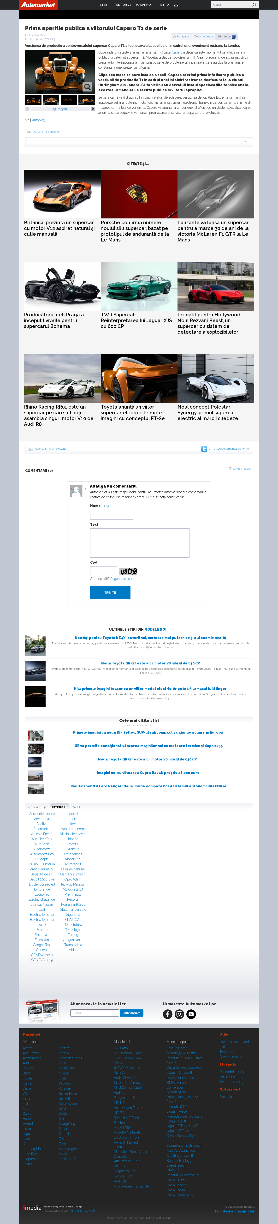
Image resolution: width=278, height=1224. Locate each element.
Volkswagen (68, 1149)
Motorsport (73, 864)
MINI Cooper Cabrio (128, 1088)
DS (25, 1093)
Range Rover (68, 1093)
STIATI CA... (73, 920)
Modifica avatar (76, 491)
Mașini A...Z (67, 1159)
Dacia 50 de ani (41, 874)
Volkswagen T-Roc (128, 1053)
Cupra (27, 1083)
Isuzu (27, 1129)
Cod (93, 562)
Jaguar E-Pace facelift (183, 1126)
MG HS (119, 1103)
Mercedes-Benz (71, 1058)
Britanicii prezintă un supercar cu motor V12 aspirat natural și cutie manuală (59, 228)
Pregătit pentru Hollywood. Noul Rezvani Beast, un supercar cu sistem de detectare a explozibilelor (209, 323)
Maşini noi (31, 1034)
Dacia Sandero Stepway (184, 1067)
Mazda (64, 1053)
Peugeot (65, 1083)
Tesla (62, 1139)
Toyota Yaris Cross (180, 1077)
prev (27, 109)
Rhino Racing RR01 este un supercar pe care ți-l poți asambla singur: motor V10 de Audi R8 (59, 415)
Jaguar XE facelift (179, 1131)
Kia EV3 (120, 1166)
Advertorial (42, 819)
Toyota (63, 1144)
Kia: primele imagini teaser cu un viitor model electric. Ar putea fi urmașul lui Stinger (150, 689)
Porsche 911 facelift (128, 1132)
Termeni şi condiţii (82, 1210)
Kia (25, 1144)
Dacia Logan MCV (180, 1195)
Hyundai (29, 1124)
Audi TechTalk (42, 839)
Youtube (191, 1014)
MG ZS (119, 1113)
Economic (42, 894)
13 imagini (60, 109)
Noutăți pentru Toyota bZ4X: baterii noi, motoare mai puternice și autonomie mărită (150, 638)
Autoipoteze (42, 849)
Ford (26, 1108)
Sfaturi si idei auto (73, 909)
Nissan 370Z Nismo (182, 1053)
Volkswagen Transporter (132, 1186)
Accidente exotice (42, 814)
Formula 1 (42, 935)
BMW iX (173, 1170)
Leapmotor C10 (125, 1171)
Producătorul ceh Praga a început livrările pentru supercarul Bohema (54, 320)
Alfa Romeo (31, 1053)
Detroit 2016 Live (42, 879)
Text (94, 524)
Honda (27, 1119)
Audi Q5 (120, 1181)
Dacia (27, 1088)
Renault (64, 1098)
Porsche (65, 1088)
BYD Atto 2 (122, 1048)
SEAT (63, 1108)
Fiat (25, 1103)
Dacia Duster (176, 1180)
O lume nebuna (73, 869)
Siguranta (73, 914)
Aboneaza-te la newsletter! (51, 448)
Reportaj (73, 899)
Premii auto (73, 894)
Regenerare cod (121, 579)
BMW (27, 1073)
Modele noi (155, 629)
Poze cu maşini (230, 1057)
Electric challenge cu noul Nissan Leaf (42, 904)
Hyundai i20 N (177, 1106)
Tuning (73, 935)
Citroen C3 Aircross (128, 1083)
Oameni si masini (73, 874)
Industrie (73, 814)
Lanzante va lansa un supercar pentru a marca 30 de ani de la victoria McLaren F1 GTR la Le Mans (213, 231)
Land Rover (31, 1154)
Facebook (167, 1014)
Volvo (63, 1154)
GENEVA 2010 (42, 955)
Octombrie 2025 (231, 1082)
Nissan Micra (176, 1092)
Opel (62, 1078)
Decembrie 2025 (231, 1072)
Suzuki (64, 1134)
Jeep (26, 1139)
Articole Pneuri (42, 834)
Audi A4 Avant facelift (182, 1150)
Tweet (246, 141)
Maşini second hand (234, 1042)
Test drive (226, 1052)
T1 (45, 131)
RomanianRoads (73, 904)
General (42, 950)
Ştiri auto (225, 1047)
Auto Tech (42, 844)
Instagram (179, 1014)
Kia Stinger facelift (180, 1156)
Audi (26, 1063)
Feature (41, 930)
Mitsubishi (66, 1068)
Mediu (73, 844)
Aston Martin (32, 1058)
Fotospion (42, 940)
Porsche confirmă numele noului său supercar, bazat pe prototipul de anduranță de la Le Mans (135, 231)
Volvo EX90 (122, 1127)
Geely (27, 1113)
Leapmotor (31, 1159)
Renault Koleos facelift (183, 1175)
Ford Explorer (177, 1048)
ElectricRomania (42, 914)
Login (176, 5)
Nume (95, 506)
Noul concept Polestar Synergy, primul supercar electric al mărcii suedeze (207, 412)
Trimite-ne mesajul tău (234, 1211)
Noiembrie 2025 (231, 1077)
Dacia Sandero (177, 1185)
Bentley (28, 1068)
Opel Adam (73, 879)
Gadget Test (42, 945)
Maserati (65, 1048)
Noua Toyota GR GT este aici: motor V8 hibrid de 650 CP (150, 663)
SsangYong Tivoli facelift (184, 1145)
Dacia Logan (176, 1190)
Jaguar (28, 1134)
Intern (73, 819)
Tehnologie (73, 930)
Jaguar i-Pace (177, 1111)
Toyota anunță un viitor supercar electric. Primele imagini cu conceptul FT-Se (133, 412)
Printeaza (183, 36)
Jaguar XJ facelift (179, 1072)
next (93, 109)
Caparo (177, 52)
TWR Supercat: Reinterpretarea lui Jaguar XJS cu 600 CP (136, 320)
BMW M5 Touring (127, 1067)
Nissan (64, 1073)
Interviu (73, 824)
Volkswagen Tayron (128, 1108)
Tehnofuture (73, 925)
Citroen (28, 1078)
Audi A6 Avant (124, 1077)
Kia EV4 (119, 1072)
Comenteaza (205, 36)
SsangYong (67, 1124)
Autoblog (38, 120)
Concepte (42, 859)
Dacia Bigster (124, 1176)
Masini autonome (73, 829)
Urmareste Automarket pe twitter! (229, 448)
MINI (62, 1063)
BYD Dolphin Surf (127, 1137)
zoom (87, 87)
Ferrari (27, 1098)
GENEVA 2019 (42, 960)
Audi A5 (119, 1093)
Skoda (63, 1113)
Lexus (27, 1164)
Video (73, 950)
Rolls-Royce (68, 1103)
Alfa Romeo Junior (127, 1161)
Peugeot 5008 (124, 1098)
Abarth (28, 1048)
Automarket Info (41, 854)
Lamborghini (32, 1149)
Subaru (64, 1129)
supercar (53, 131)
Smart (63, 1119)
